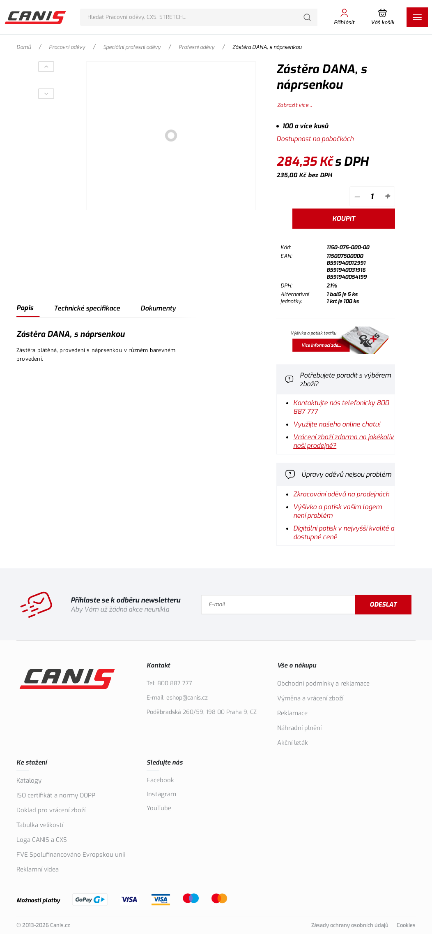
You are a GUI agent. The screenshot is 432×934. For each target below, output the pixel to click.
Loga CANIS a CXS (41, 840)
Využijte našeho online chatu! (336, 424)
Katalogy (28, 780)
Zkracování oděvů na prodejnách (341, 494)
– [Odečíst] (356, 196)
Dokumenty (158, 308)
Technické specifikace (87, 308)
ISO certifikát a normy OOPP (55, 795)
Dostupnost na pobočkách (315, 138)
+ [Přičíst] (387, 196)
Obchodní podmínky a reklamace (323, 683)
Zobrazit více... (294, 105)
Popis (24, 308)
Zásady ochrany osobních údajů (349, 925)
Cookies (406, 925)
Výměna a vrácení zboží (310, 698)
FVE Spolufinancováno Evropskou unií (70, 855)
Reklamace (292, 713)
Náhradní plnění (299, 728)
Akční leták (292, 743)
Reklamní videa (37, 869)
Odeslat (383, 604)
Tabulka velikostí (39, 825)
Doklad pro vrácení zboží (50, 810)
